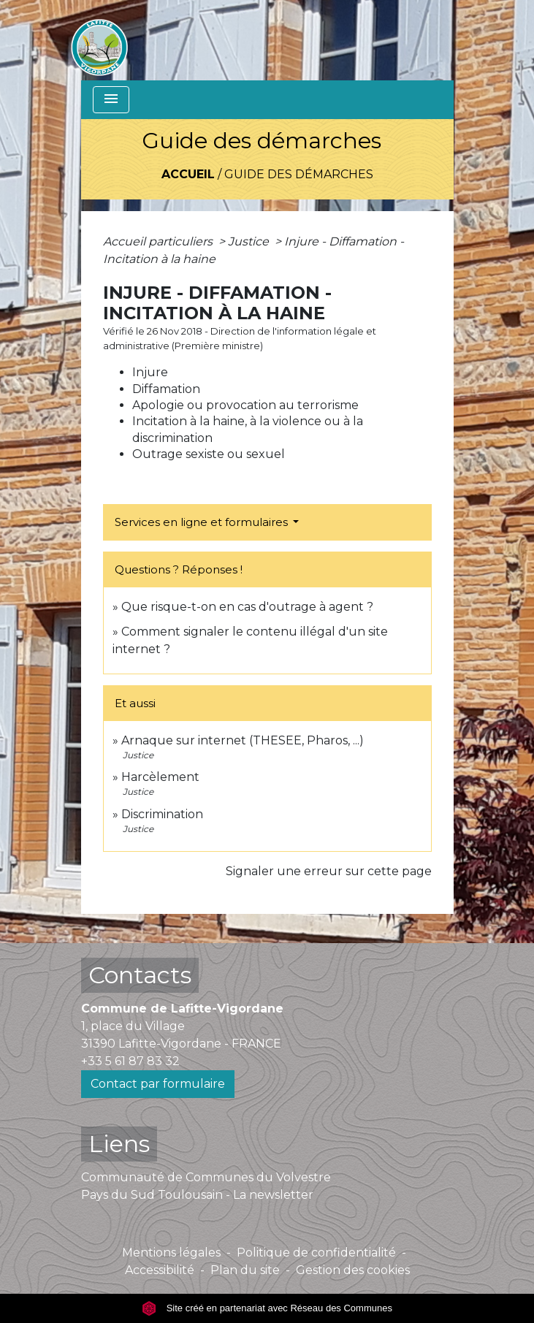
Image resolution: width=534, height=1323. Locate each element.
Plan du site (245, 1270)
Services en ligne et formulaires (203, 522)
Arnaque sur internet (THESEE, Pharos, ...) (242, 740)
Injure (150, 372)
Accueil (188, 174)
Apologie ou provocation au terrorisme (245, 405)
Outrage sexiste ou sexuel (208, 454)
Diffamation (166, 389)
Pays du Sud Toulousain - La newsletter (197, 1195)
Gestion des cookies (353, 1270)
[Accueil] (99, 40)
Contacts (139, 975)
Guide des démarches (298, 174)
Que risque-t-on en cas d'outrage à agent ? (247, 607)
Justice (250, 241)
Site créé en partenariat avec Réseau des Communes (267, 1308)
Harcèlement (160, 777)
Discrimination (162, 814)
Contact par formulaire (158, 1084)
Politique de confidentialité (316, 1252)
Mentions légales (171, 1252)
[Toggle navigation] (111, 99)
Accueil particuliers (159, 241)
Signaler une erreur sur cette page (329, 871)
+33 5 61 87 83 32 (130, 1061)
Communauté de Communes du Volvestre (206, 1177)
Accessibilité (159, 1270)
